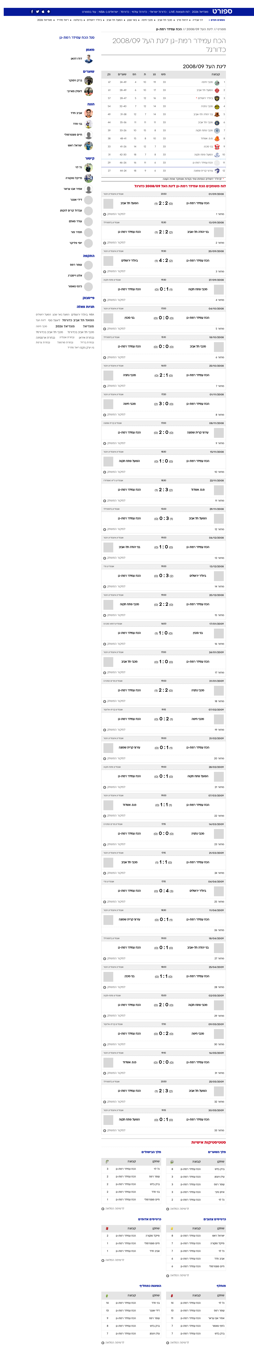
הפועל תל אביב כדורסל (74, 320)
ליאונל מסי (50, 320)
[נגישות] (5, 4)
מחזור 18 (215, 701)
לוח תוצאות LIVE (175, 12)
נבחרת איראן (82, 338)
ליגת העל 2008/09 (196, 29)
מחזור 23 (215, 844)
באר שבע (128, 20)
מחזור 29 (215, 1016)
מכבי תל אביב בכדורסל (45, 332)
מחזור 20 (215, 759)
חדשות (203, 3)
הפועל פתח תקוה (125, 461)
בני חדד (152, 1192)
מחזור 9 (216, 443)
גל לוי (218, 1200)
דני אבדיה (194, 20)
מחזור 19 (215, 730)
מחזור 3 (216, 272)
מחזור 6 (216, 357)
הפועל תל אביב (111, 20)
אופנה (75, 3)
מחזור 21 (215, 787)
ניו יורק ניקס (83, 348)
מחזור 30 (215, 1044)
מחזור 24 (215, 873)
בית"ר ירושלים (90, 20)
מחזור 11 (215, 501)
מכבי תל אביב (161, 20)
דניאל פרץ (178, 20)
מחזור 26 (215, 930)
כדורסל (121, 12)
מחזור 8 (216, 415)
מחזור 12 (215, 529)
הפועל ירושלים (39, 315)
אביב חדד (216, 1259)
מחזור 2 (216, 243)
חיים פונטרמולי (148, 1200)
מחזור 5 (216, 329)
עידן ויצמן (216, 1177)
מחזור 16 (215, 644)
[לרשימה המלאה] (192, 1209)
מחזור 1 (216, 214)
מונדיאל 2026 (196, 12)
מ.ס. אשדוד (194, 490)
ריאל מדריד (59, 20)
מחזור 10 (215, 472)
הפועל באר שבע (57, 315)
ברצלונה (74, 20)
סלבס (150, 3)
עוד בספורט (85, 12)
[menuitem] (201, 4)
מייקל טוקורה (214, 1243)
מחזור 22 (215, 816)
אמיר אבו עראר (213, 1318)
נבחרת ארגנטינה (41, 338)
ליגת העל (37, 320)
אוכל (129, 3)
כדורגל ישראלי (154, 12)
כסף (139, 3)
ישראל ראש (214, 1236)
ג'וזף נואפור (214, 1326)
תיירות (104, 3)
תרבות (163, 3)
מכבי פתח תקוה (194, 289)
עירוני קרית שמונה (194, 433)
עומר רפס (215, 1185)
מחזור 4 (216, 300)
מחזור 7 (216, 386)
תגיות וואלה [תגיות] (82, 307)
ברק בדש (216, 1169)
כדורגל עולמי (135, 12)
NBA (87, 315)
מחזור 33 (215, 1130)
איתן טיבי (216, 1192)
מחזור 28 (215, 987)
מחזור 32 (215, 1102)
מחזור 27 (215, 959)
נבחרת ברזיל (83, 343)
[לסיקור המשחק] (110, 214)
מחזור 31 (215, 1073)
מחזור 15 (215, 615)
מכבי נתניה (125, 375)
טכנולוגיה (89, 3)
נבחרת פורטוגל (61, 343)
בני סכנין (126, 318)
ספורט (191, 3)
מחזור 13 (215, 558)
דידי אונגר (151, 1311)
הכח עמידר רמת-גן (165, 29)
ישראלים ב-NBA (104, 12)
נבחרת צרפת (39, 343)
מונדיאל (177, 3)
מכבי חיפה (143, 20)
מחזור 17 (215, 673)
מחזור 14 (215, 587)
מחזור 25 (215, 902)
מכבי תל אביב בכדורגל (77, 332)
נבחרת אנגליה (63, 337)
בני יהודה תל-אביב (194, 232)
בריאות (117, 3)
